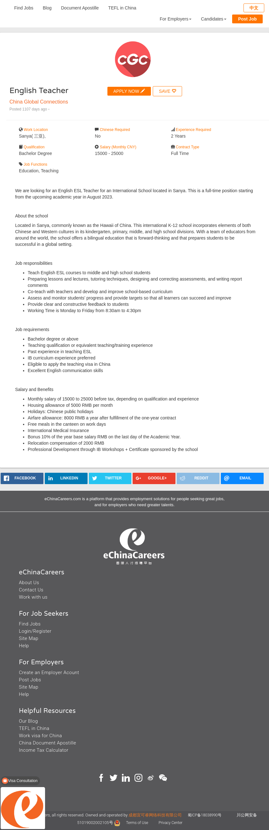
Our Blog (28, 721)
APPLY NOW (129, 91)
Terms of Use (137, 823)
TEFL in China (122, 7)
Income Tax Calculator (43, 750)
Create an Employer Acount (49, 672)
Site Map (28, 638)
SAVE (167, 91)
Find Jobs (23, 7)
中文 (253, 7)
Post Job (247, 18)
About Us (29, 582)
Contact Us (31, 590)
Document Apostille (80, 7)
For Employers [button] (176, 18)
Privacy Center (170, 823)
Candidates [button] (213, 18)
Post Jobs (30, 680)
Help (24, 646)
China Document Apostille (47, 743)
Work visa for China (40, 735)
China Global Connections (38, 101)
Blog (47, 7)
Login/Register (35, 631)
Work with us (33, 597)
